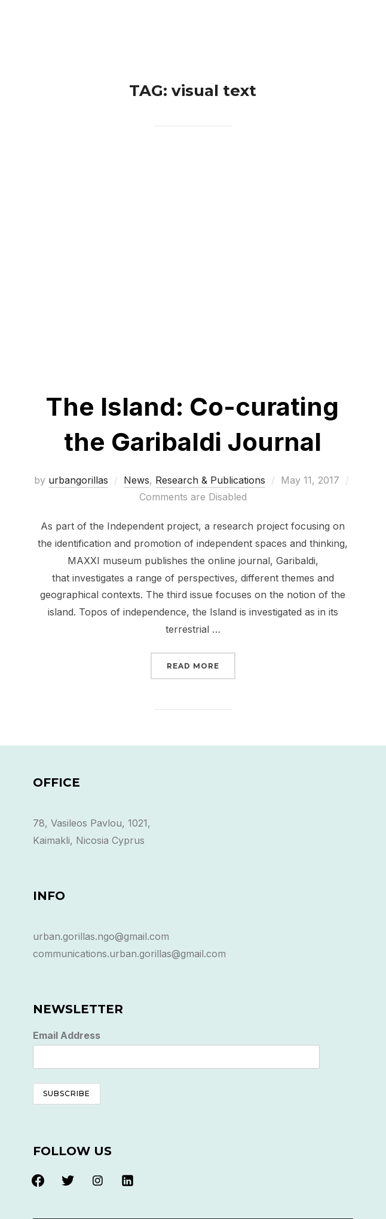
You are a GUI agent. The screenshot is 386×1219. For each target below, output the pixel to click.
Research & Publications (210, 480)
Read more (201, 664)
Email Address (66, 1035)
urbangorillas (78, 480)
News (136, 480)
